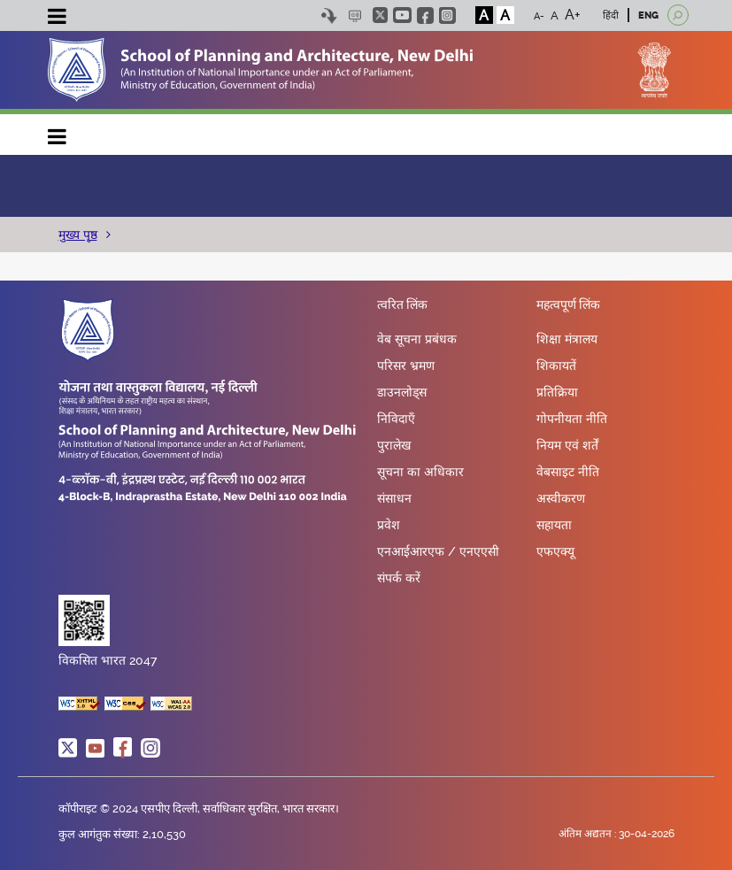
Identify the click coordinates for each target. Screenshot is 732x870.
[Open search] (678, 15)
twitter (380, 15)
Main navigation (57, 132)
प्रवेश (388, 525)
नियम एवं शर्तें (567, 445)
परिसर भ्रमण (406, 365)
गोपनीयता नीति (571, 419)
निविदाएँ (396, 419)
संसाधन (394, 498)
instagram (447, 15)
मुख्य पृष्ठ (77, 234)
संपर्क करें (398, 578)
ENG (648, 15)
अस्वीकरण (560, 498)
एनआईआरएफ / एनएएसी (438, 551)
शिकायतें (556, 365)
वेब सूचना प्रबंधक (417, 339)
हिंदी (611, 15)
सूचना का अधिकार (420, 472)
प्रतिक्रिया (557, 392)
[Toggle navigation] (57, 18)
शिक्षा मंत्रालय (566, 339)
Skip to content (329, 15)
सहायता (554, 525)
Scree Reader (355, 15)
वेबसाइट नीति (567, 472)
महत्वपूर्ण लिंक (568, 305)
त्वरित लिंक (402, 305)
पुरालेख (394, 445)
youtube (402, 15)
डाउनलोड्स (402, 392)
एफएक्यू (555, 551)
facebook (425, 15)
